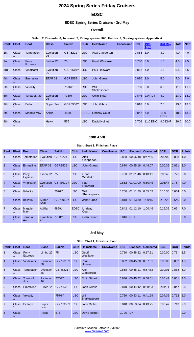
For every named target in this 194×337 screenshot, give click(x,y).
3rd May (166, 44)
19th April (147, 46)
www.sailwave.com (97, 330)
